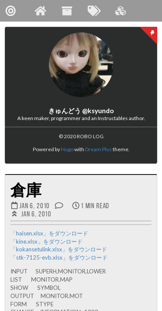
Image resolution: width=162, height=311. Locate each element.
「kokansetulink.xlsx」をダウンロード (58, 249)
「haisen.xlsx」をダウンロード (49, 233)
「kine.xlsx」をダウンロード (46, 241)
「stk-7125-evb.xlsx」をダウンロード (59, 257)
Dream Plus (98, 149)
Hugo (67, 149)
